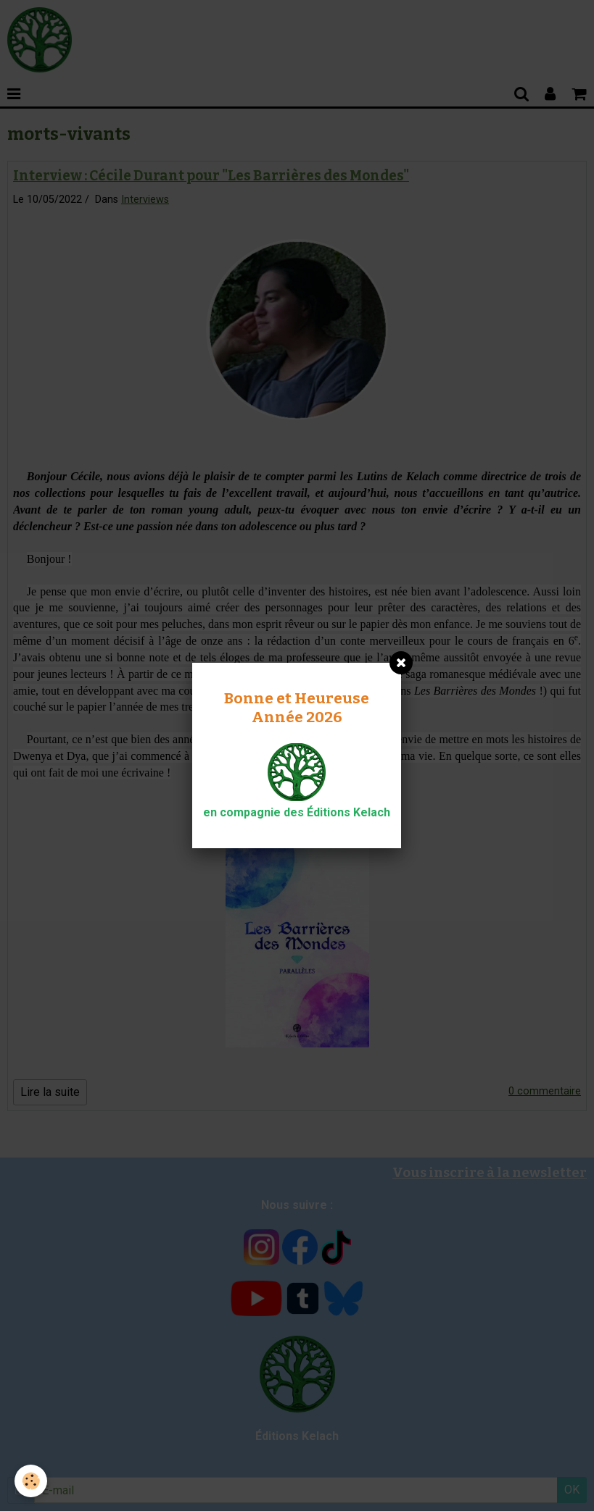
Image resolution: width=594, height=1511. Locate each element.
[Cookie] (31, 1481)
